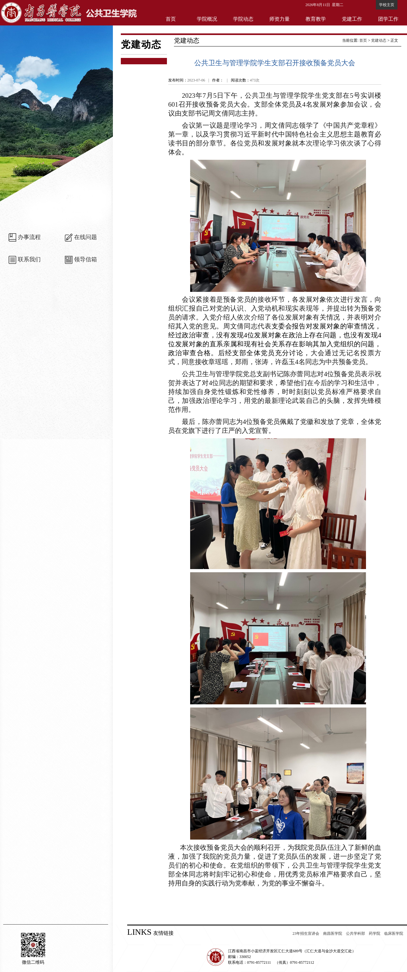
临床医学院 (393, 933)
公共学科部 (355, 933)
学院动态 (243, 19)
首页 (171, 19)
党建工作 (352, 19)
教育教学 (316, 19)
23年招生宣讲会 (306, 933)
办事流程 (29, 237)
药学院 (374, 933)
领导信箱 (85, 259)
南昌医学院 (332, 933)
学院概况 (207, 19)
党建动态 (378, 40)
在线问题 (85, 237)
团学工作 (388, 19)
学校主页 (386, 5)
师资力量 (279, 19)
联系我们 (29, 259)
